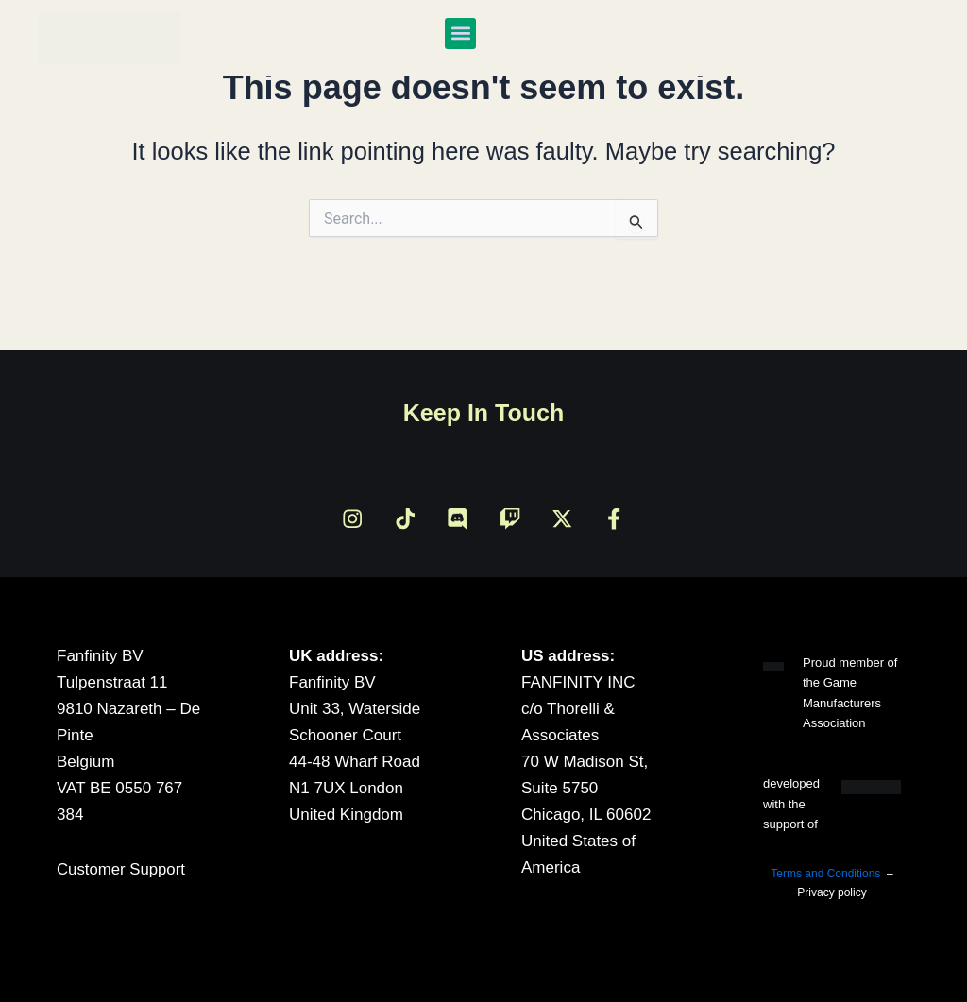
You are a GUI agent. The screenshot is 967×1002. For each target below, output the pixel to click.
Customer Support (122, 869)
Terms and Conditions (825, 873)
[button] (460, 33)
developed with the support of (791, 803)
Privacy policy (831, 892)
